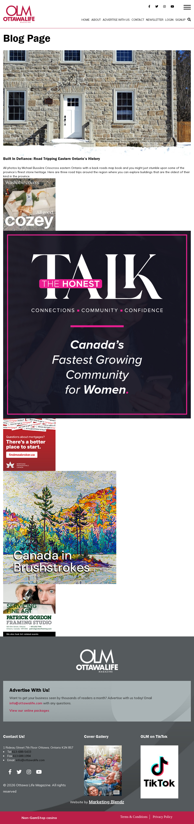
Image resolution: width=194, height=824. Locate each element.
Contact (138, 19)
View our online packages (29, 711)
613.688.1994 (22, 756)
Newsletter (154, 19)
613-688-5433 (21, 752)
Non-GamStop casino (39, 818)
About (96, 19)
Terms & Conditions (133, 817)
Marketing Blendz (106, 801)
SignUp (180, 19)
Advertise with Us (116, 19)
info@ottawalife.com (25, 703)
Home (85, 19)
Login (169, 19)
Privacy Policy (162, 817)
